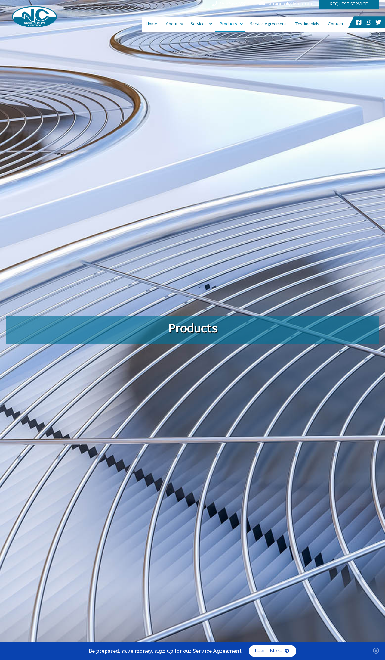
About (172, 23)
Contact (335, 23)
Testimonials (307, 23)
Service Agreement (268, 23)
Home (151, 23)
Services (199, 23)
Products (228, 23)
